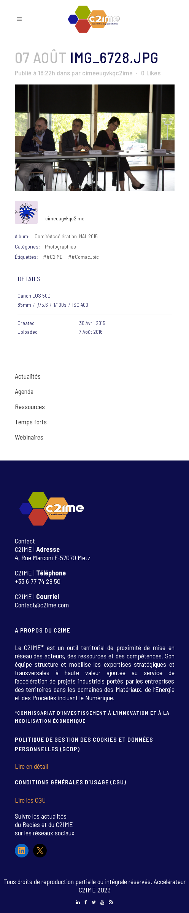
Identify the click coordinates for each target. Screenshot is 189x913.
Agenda (24, 391)
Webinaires (29, 437)
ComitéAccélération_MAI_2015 (66, 236)
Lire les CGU (30, 800)
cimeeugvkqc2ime (107, 73)
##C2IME (52, 256)
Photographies (60, 246)
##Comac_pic (83, 256)
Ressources (30, 406)
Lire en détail (31, 766)
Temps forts (31, 421)
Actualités (28, 376)
